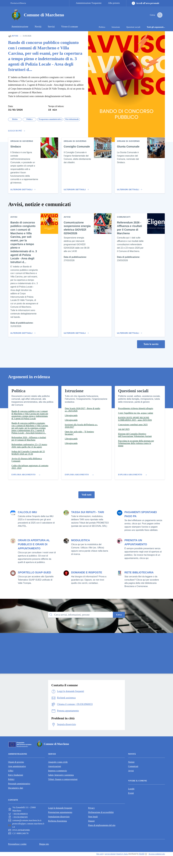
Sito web (99, 854)
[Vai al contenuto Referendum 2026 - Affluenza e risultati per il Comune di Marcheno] (129, 332)
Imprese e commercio (57, 770)
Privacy (91, 808)
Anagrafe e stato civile (58, 762)
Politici (11, 779)
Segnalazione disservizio (59, 816)
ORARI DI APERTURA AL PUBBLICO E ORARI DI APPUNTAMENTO (34, 544)
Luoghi (131, 789)
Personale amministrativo (19, 783)
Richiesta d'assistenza (57, 821)
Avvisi (13, 36)
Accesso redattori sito (157, 854)
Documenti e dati (15, 788)
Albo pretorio (114, 3)
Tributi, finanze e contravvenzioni (62, 779)
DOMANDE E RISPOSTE (86, 572)
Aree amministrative (17, 766)
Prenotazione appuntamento (60, 812)
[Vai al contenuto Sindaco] (22, 188)
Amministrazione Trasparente (89, 3)
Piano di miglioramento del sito (101, 825)
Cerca (119, 615)
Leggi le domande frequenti (60, 808)
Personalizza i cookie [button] (17, 844)
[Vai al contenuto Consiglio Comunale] (75, 188)
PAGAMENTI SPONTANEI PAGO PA (140, 514)
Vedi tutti (86, 494)
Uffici (10, 770)
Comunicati (133, 766)
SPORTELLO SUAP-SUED (34, 572)
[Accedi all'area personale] (145, 3)
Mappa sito (44, 844)
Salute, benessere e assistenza (61, 775)
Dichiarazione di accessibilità (101, 812)
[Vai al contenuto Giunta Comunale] (129, 188)
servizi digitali (110, 854)
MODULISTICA (80, 540)
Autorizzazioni (54, 766)
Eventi (131, 793)
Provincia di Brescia (18, 3)
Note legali (93, 816)
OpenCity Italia (122, 854)
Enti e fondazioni (15, 775)
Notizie (131, 762)
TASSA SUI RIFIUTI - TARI (87, 512)
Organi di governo (16, 762)
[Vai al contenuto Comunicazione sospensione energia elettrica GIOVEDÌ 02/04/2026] (75, 332)
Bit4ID (141, 854)
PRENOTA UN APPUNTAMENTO (135, 542)
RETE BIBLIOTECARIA (139, 572)
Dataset (91, 821)
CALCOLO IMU (27, 512)
